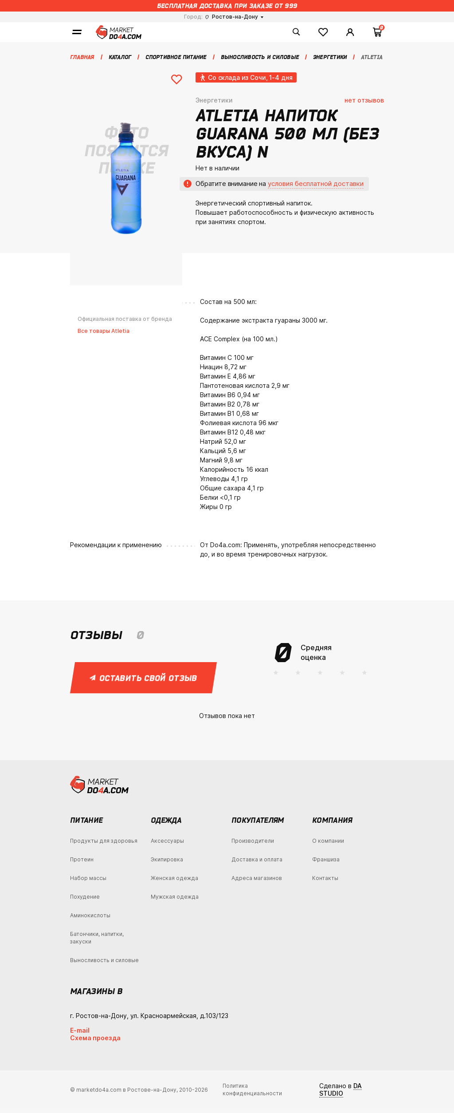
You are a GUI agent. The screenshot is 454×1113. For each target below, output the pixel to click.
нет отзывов (364, 104)
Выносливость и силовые (104, 964)
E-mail (80, 1034)
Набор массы (88, 882)
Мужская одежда (175, 900)
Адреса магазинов (256, 882)
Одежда (166, 824)
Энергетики (214, 104)
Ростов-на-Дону (231, 16)
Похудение (85, 900)
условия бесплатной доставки (316, 187)
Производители (252, 844)
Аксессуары (167, 844)
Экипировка (167, 863)
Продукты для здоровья (103, 844)
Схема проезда (95, 1042)
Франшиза (326, 863)
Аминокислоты (90, 919)
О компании (328, 844)
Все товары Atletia (103, 335)
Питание (86, 824)
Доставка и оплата (256, 863)
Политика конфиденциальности (252, 1094)
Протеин (82, 863)
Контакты (325, 882)
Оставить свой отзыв (144, 681)
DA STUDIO (340, 1093)
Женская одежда (174, 882)
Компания (332, 824)
